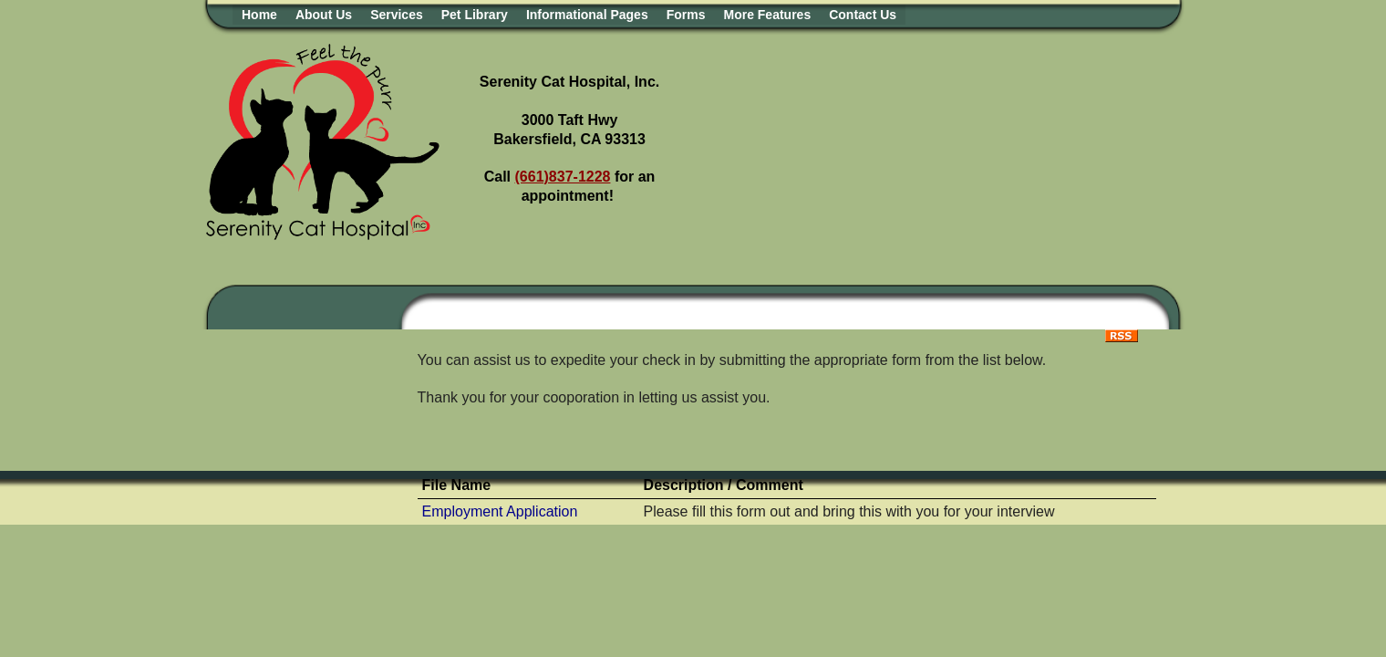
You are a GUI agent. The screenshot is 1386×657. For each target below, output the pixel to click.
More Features (767, 14)
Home (259, 14)
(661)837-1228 (563, 176)
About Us (323, 14)
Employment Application (500, 511)
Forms (686, 14)
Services (396, 14)
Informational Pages (587, 14)
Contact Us (862, 14)
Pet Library (474, 14)
